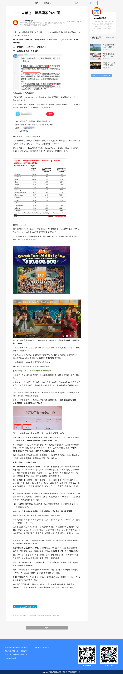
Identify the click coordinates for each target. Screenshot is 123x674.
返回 (46, 628)
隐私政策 (38, 647)
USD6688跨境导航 (26, 21)
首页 (36, 3)
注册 (91, 3)
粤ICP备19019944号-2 (73, 672)
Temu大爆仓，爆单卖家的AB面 (25, 607)
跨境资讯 (47, 3)
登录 (76, 3)
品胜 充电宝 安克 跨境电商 (101, 75)
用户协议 (46, 647)
